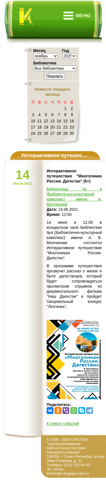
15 (65, 121)
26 (46, 133)
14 (59, 121)
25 (39, 133)
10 (33, 121)
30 (72, 133)
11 (39, 121)
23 (72, 127)
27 (52, 133)
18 (39, 127)
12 (46, 121)
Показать (54, 76)
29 (65, 133)
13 (52, 121)
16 (72, 121)
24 (33, 133)
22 (65, 127)
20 (52, 127)
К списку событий (63, 423)
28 (59, 133)
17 (33, 127)
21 (59, 127)
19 (46, 127)
